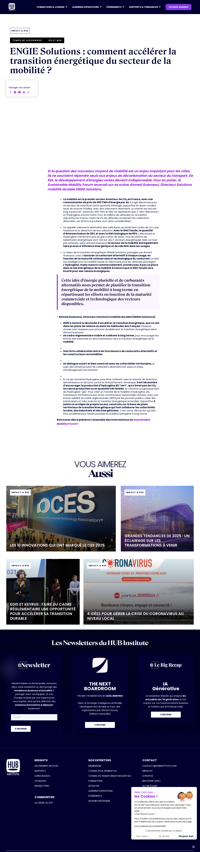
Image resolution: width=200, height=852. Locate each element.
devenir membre (178, 7)
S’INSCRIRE (99, 725)
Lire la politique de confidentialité (150, 826)
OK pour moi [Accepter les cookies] (186, 836)
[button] (52, 7)
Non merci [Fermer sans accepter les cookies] (142, 836)
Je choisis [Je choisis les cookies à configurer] (164, 836)
